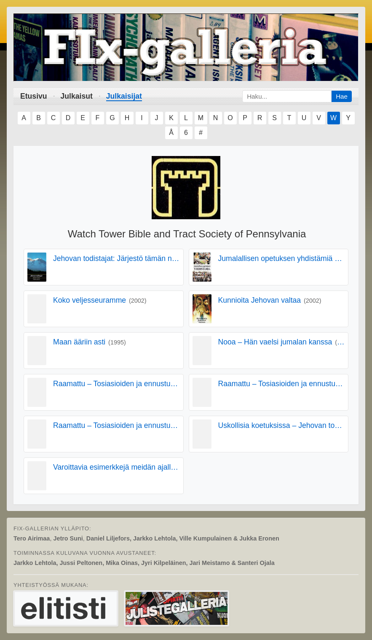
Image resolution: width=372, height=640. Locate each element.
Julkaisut (77, 96)
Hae (342, 96)
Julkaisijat (124, 96)
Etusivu (33, 96)
